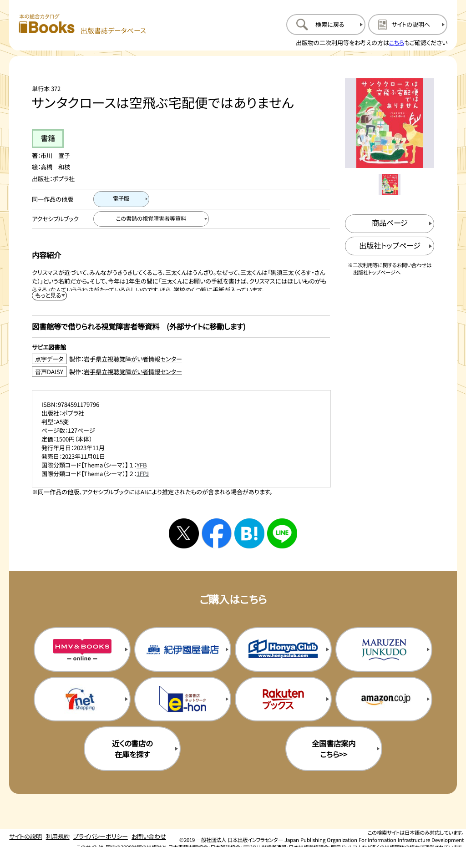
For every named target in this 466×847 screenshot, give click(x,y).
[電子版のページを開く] (121, 199)
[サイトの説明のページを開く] (407, 24)
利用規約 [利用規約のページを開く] (58, 836)
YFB (142, 465)
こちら (396, 42)
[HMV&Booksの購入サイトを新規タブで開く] (82, 649)
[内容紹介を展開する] (49, 295)
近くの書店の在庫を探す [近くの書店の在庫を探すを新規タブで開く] (132, 749)
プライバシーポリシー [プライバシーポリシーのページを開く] (100, 836)
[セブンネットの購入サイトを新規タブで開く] (82, 699)
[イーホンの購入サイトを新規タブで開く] (182, 699)
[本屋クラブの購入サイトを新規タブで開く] (283, 649)
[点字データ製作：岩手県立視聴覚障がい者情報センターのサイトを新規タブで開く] (181, 359)
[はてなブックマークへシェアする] (249, 533)
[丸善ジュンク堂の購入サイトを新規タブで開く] (383, 649)
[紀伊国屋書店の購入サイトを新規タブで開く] (182, 649)
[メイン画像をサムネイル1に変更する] (389, 184)
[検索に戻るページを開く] (325, 24)
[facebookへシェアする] (217, 533)
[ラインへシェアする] (282, 533)
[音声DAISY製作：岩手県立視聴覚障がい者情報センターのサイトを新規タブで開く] (181, 371)
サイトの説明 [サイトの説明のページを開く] (25, 836)
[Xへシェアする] (184, 533)
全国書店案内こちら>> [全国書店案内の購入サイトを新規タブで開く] (333, 749)
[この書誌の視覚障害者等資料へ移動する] (151, 219)
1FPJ (143, 473)
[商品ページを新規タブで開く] (390, 223)
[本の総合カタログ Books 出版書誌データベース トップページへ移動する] (83, 24)
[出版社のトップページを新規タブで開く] (390, 246)
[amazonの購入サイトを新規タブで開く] (383, 699)
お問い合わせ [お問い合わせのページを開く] (149, 836)
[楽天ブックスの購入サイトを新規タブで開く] (283, 699)
